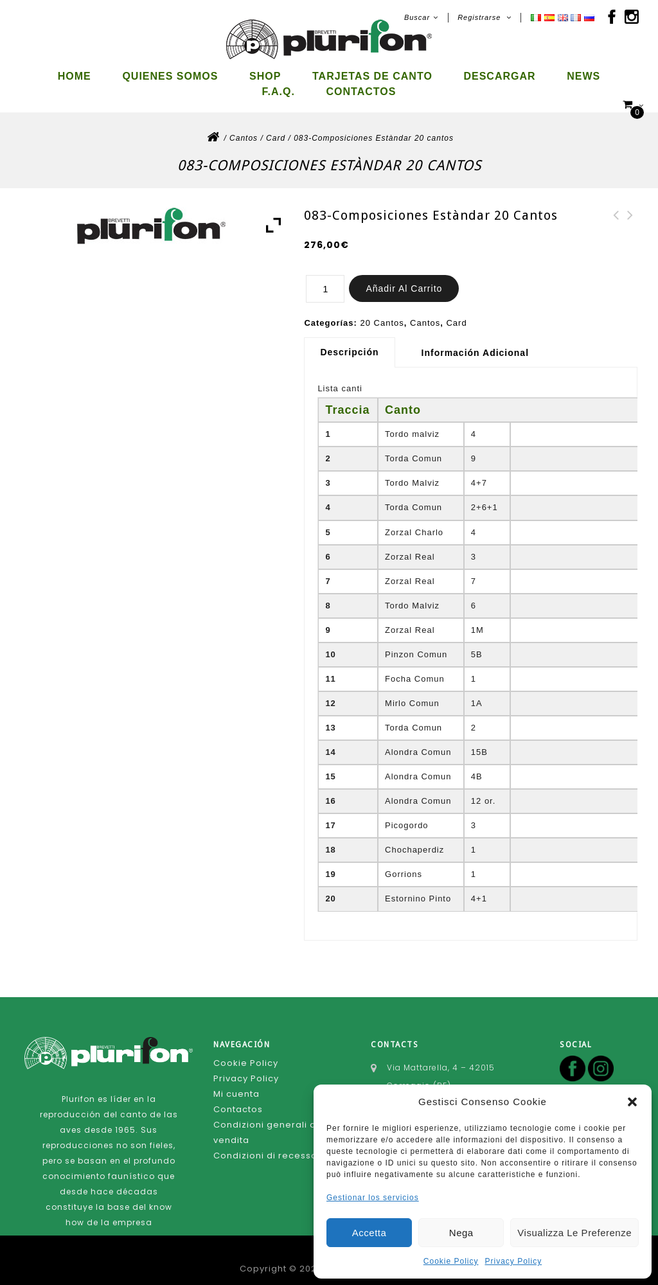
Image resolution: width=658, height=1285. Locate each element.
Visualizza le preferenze (574, 1232)
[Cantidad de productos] (325, 278)
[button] (632, 1101)
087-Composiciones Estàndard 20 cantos (616, 220)
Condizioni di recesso (265, 1145)
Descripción (349, 341)
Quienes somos (170, 76)
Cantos (243, 127)
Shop (265, 76)
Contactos (361, 91)
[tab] (354, 341)
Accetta (369, 1232)
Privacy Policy (513, 1261)
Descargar (499, 76)
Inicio (212, 129)
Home (74, 76)
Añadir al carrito (404, 277)
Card (275, 127)
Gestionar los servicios (372, 1197)
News (583, 76)
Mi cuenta (236, 1083)
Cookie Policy (451, 1261)
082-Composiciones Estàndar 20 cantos (630, 220)
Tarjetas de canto (372, 76)
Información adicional (475, 342)
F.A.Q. (278, 91)
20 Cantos (382, 312)
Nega (461, 1232)
